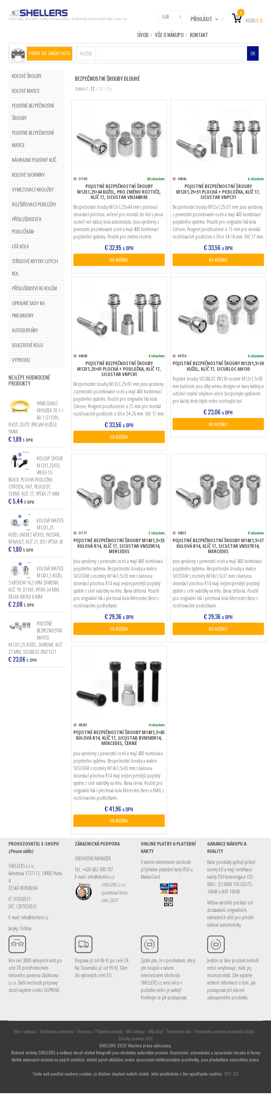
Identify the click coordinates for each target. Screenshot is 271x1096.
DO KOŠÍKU (119, 259)
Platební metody (109, 1034)
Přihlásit (205, 19)
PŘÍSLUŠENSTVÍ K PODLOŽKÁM (26, 224)
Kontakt (199, 34)
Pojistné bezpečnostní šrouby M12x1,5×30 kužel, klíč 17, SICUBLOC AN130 (218, 366)
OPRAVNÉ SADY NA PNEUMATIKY (28, 308)
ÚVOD (143, 34)
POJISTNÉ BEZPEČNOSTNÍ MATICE (33, 138)
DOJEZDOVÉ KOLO (27, 344)
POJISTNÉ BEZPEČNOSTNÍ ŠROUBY (33, 111)
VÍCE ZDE (231, 1076)
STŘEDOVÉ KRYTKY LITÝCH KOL (35, 266)
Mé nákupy (136, 1034)
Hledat (86, 52)
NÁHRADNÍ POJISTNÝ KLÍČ (34, 159)
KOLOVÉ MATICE (26, 89)
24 (100, 88)
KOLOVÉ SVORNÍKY (28, 173)
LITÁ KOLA (20, 245)
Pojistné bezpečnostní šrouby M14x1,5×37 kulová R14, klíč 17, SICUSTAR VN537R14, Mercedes (218, 547)
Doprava (84, 1034)
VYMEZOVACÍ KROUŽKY (33, 188)
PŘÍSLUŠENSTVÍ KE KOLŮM (34, 287)
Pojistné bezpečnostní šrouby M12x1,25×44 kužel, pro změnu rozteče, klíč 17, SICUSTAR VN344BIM (119, 191)
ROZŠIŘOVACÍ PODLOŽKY (34, 203)
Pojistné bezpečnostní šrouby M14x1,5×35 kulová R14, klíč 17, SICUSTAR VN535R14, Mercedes (118, 547)
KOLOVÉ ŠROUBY (27, 75)
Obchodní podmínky (56, 1034)
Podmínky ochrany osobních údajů (224, 1034)
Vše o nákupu (169, 34)
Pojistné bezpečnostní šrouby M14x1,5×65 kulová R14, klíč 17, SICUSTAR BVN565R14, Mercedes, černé (118, 740)
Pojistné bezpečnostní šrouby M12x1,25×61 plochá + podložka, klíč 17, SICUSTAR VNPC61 (119, 369)
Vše (109, 88)
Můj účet (155, 1034)
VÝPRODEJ (21, 359)
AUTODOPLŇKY (25, 329)
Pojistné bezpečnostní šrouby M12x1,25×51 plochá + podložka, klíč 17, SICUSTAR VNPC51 (218, 191)
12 (92, 88)
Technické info (178, 1034)
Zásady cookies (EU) (135, 1041)
